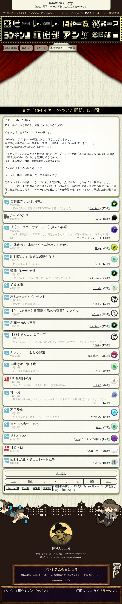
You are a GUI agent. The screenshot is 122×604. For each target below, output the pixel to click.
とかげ (97, 385)
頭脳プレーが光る (23, 270)
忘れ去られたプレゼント (27, 296)
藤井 (97, 303)
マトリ (97, 402)
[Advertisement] (61, 78)
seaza (98, 219)
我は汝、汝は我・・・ (29, 364)
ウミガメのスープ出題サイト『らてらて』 (21, 13)
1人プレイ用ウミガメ (27, 590)
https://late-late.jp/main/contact (69, 557)
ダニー (96, 314)
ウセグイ (66, 580)
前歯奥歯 (16, 285)
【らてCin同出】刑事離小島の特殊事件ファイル (44, 310)
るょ (98, 263)
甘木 (77, 439)
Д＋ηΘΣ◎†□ (19, 215)
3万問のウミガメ (96, 590)
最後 (92, 481)
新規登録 (114, 12)
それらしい (18, 436)
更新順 (47, 488)
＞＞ (108, 481)
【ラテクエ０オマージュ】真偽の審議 (40, 227)
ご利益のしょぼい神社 (26, 201)
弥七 (97, 463)
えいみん (95, 208)
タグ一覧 (41, 48)
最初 (30, 481)
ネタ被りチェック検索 (62, 48)
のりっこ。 (94, 451)
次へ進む (61, 473)
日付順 (25, 488)
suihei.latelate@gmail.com (75, 554)
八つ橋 (97, 288)
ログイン (102, 12)
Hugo (98, 248)
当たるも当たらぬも (24, 424)
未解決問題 (11, 48)
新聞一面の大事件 (23, 322)
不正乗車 (16, 410)
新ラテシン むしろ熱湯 (27, 352)
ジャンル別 (12, 488)
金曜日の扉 (24, 378)
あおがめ (96, 417)
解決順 (36, 488)
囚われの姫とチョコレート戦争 (32, 459)
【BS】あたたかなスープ (28, 334)
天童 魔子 (93, 355)
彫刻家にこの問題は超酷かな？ (32, 256)
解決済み (27, 48)
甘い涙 (15, 392)
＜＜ (13, 481)
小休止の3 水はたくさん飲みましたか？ (39, 245)
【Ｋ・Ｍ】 (18, 447)
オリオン (82, 237)
